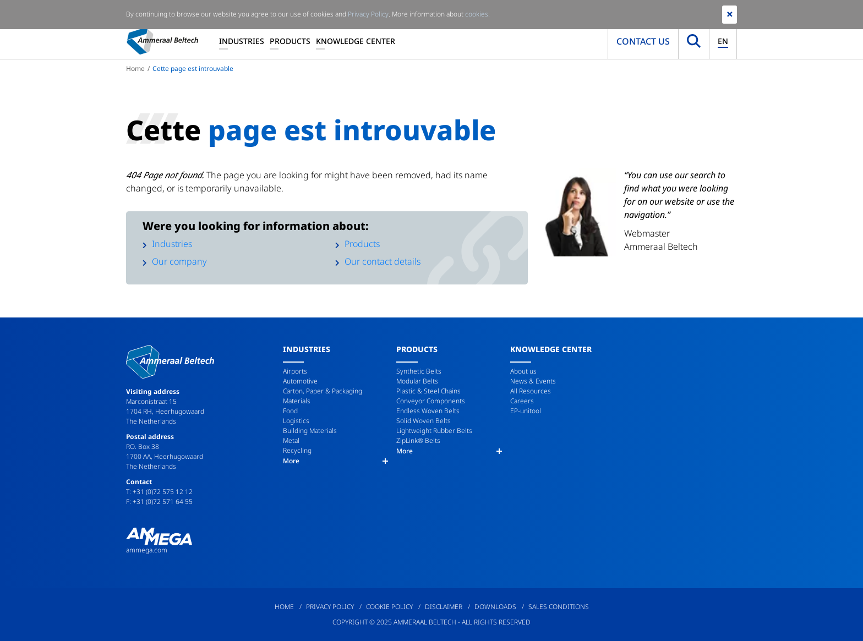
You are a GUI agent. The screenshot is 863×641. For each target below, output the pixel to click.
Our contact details (382, 261)
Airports (295, 371)
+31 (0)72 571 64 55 (163, 501)
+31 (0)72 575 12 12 (163, 491)
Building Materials (310, 430)
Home (135, 68)
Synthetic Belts (418, 371)
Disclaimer (443, 606)
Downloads (495, 606)
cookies (476, 14)
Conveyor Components (430, 401)
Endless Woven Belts (428, 410)
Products (290, 41)
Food (290, 410)
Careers (522, 401)
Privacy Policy (330, 606)
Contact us (643, 41)
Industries (241, 41)
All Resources (530, 391)
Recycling (297, 450)
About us (523, 371)
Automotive (300, 381)
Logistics (296, 420)
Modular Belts (417, 381)
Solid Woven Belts (423, 420)
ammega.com (146, 550)
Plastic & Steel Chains (428, 391)
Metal (291, 440)
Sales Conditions (558, 606)
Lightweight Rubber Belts (434, 430)
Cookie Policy (389, 606)
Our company (179, 261)
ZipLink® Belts (418, 440)
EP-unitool (525, 410)
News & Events (533, 381)
